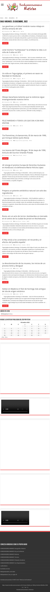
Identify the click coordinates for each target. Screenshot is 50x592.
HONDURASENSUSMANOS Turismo (9, 557)
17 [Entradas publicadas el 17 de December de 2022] (38, 331)
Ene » (6, 337)
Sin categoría (18, 78)
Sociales (17, 55)
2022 (6, 18)
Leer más (5, 43)
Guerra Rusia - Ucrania (20, 221)
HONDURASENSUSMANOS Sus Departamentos (12, 563)
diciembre (11, 18)
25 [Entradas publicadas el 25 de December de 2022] (45, 333)
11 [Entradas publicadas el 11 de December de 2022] (45, 328)
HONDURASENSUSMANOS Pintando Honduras (12, 560)
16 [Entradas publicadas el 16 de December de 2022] (31, 331)
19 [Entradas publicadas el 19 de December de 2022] (4, 333)
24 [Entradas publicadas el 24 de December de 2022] (38, 333)
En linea (6, 314)
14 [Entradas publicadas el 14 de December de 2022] (18, 331)
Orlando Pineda (18, 155)
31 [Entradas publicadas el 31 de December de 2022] (38, 335)
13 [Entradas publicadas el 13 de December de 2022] (11, 331)
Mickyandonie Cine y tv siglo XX (8, 574)
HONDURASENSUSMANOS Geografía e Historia (13, 548)
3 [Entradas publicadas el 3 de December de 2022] (38, 326)
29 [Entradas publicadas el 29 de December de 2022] (25, 335)
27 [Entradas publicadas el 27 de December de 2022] (11, 335)
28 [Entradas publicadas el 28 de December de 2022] (18, 335)
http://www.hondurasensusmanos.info (12, 585)
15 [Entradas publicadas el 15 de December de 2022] (25, 331)
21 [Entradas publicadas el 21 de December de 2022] (18, 333)
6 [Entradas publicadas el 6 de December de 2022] (11, 328)
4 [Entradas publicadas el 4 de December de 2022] (45, 326)
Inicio (1, 18)
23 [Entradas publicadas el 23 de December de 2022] (31, 333)
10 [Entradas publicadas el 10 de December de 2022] (38, 328)
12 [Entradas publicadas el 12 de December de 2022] (4, 331)
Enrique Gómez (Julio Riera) (21, 140)
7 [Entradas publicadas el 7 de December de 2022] (18, 328)
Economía (17, 31)
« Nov (2, 337)
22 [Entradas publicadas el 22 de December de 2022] (25, 333)
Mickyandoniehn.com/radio (7, 571)
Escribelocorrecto (5, 568)
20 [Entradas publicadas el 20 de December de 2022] (11, 333)
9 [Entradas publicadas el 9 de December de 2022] (31, 328)
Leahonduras (3, 566)
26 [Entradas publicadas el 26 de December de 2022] (4, 335)
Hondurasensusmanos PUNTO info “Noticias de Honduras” (16, 579)
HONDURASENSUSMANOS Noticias (9, 554)
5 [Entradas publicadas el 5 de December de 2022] (4, 328)
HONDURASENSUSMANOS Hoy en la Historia (12, 551)
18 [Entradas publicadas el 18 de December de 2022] (45, 331)
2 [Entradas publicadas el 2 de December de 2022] (31, 326)
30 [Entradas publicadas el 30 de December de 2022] (31, 335)
